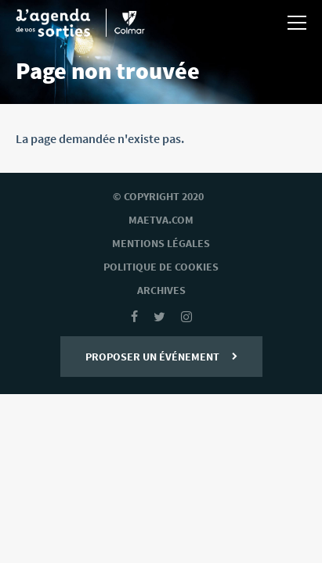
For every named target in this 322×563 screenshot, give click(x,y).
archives (161, 290)
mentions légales (161, 243)
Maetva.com (161, 220)
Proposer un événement (161, 357)
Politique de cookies (161, 267)
